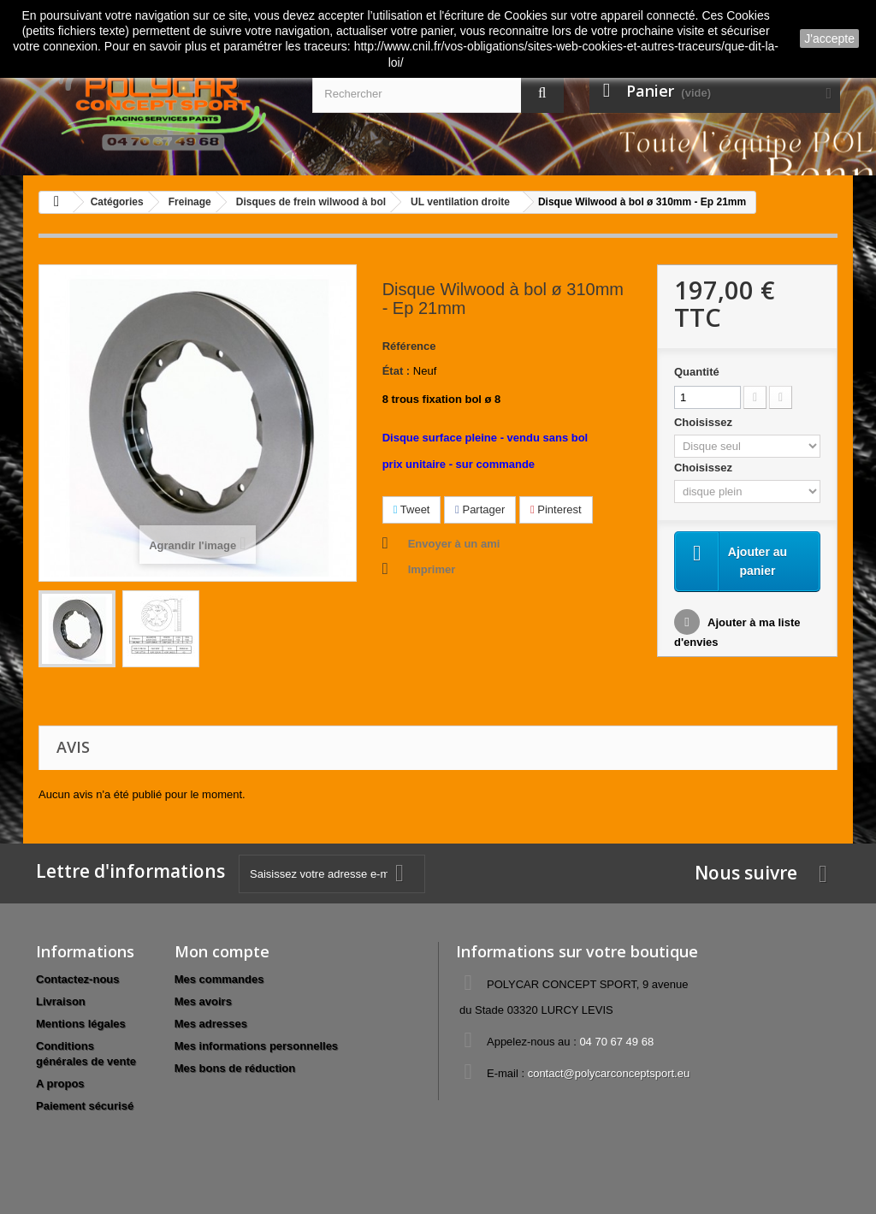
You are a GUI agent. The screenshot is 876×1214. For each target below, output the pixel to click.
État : (396, 370)
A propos (60, 1083)
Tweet (412, 509)
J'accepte (829, 38)
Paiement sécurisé (84, 1105)
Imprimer (432, 569)
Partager (480, 509)
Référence (409, 346)
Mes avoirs (203, 1001)
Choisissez (705, 422)
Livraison (61, 1001)
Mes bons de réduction (235, 1068)
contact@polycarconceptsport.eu (609, 1073)
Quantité (696, 371)
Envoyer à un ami (454, 543)
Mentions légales (81, 1023)
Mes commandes (219, 979)
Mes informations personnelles (256, 1045)
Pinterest (556, 509)
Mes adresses (211, 1023)
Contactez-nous (78, 979)
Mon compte (222, 951)
